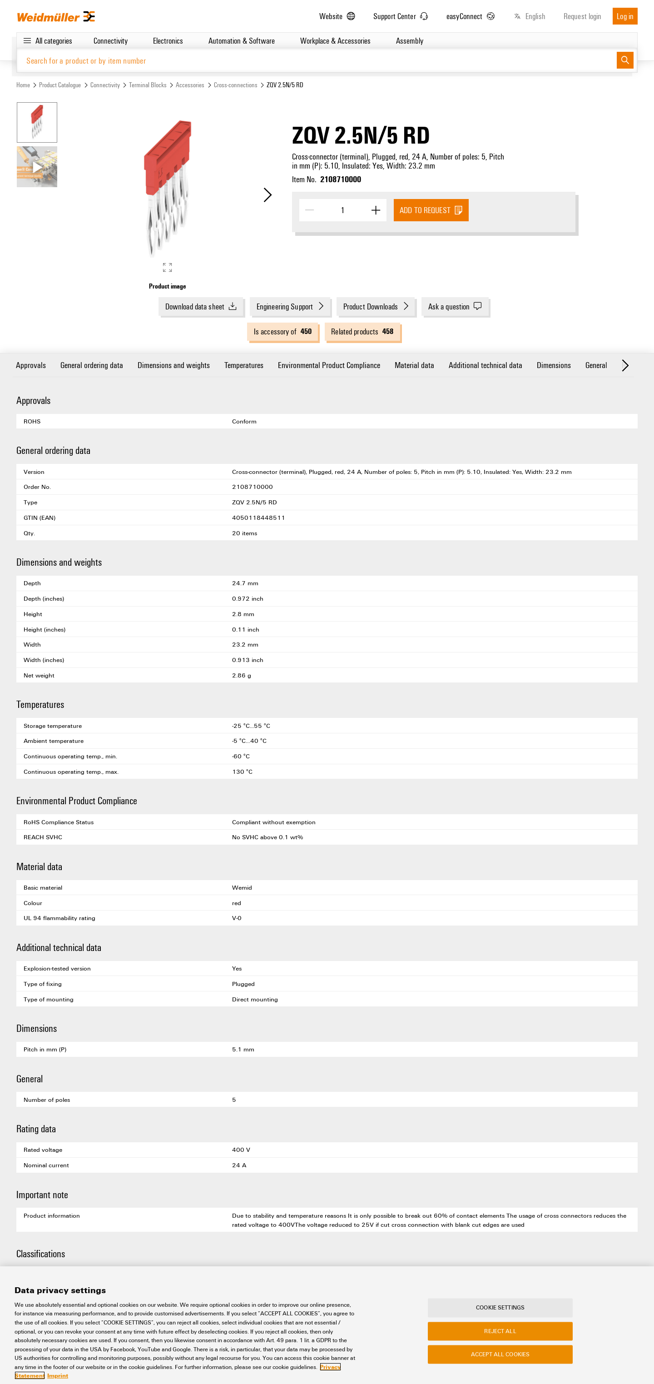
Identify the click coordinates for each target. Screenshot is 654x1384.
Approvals (31, 364)
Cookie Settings (500, 1315)
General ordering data (91, 364)
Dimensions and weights (174, 364)
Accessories (190, 84)
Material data (414, 364)
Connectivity (105, 84)
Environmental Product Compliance (329, 364)
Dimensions (554, 364)
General (596, 364)
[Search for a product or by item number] (317, 60)
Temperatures (243, 364)
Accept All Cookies (500, 1361)
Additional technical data (485, 364)
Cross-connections (236, 84)
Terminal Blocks (148, 84)
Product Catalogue (60, 84)
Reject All (500, 1338)
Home (23, 84)
